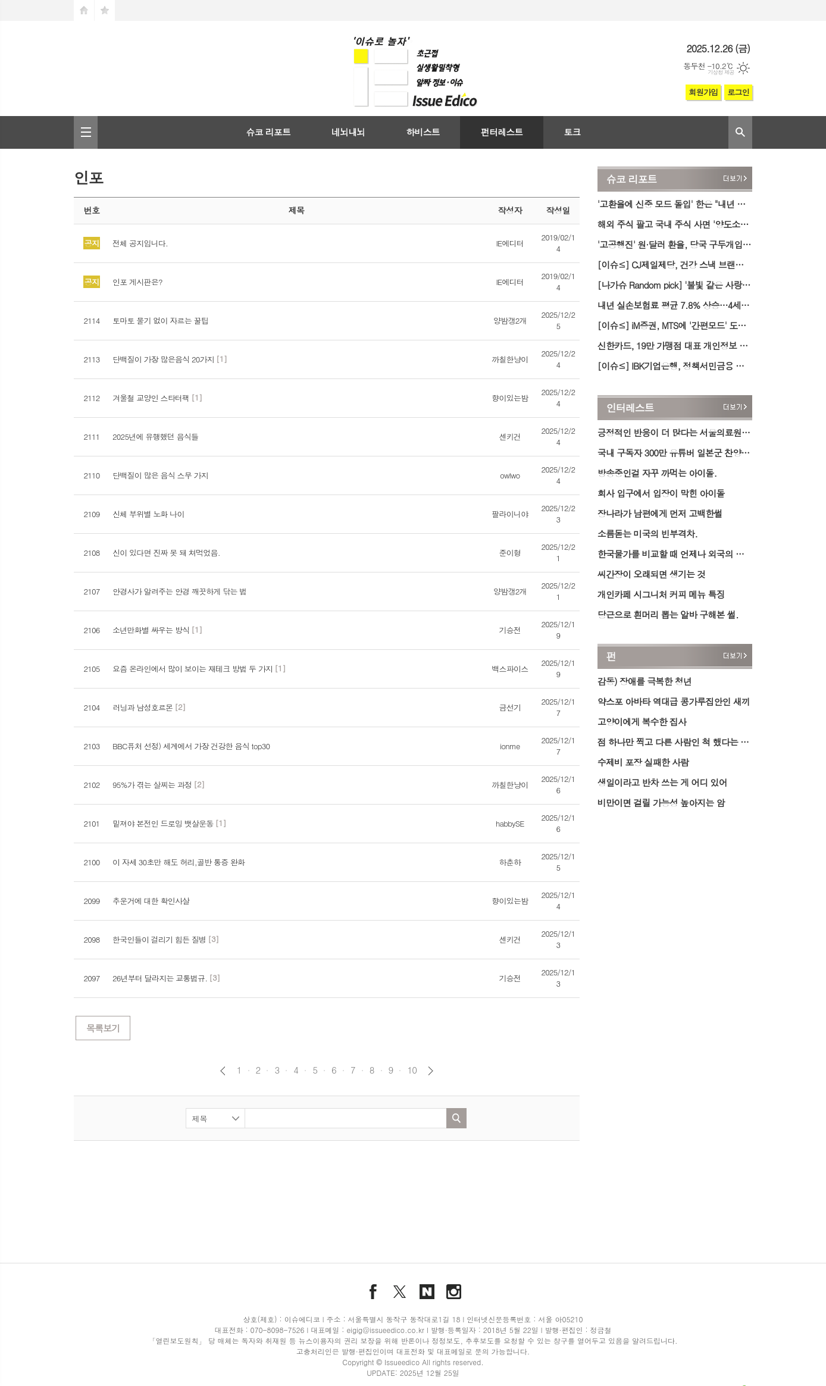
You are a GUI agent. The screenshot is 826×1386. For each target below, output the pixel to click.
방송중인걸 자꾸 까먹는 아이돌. (657, 473)
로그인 (738, 92)
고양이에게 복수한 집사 (641, 721)
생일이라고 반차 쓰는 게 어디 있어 (662, 782)
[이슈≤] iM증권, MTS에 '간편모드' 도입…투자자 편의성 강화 (674, 325)
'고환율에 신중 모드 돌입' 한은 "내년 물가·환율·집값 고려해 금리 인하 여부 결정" (674, 204)
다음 (430, 1071)
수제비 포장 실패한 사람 (643, 762)
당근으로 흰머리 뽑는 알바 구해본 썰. (668, 614)
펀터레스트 (502, 132)
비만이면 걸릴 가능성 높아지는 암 (661, 802)
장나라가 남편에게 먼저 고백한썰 (659, 513)
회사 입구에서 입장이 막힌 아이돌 (661, 493)
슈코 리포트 (268, 132)
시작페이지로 (84, 10)
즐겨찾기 (105, 10)
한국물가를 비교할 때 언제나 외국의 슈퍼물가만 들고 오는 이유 (674, 553)
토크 (572, 132)
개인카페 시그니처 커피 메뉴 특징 (661, 594)
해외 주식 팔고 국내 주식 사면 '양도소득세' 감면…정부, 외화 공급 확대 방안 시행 (674, 224)
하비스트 (422, 132)
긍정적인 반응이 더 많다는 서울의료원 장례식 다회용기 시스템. (674, 432)
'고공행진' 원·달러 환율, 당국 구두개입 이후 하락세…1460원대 (674, 244)
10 (412, 1070)
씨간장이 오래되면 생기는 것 (651, 574)
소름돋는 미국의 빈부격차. (647, 533)
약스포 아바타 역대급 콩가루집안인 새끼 (673, 701)
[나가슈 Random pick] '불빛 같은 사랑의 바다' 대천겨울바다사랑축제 (674, 285)
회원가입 (703, 92)
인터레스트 (630, 408)
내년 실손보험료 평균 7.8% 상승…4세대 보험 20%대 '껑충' (674, 305)
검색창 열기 (740, 132)
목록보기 (103, 1028)
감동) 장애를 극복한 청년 (644, 681)
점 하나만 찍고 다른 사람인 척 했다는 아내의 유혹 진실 (674, 742)
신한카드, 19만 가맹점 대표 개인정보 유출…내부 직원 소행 (674, 345)
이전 (223, 1071)
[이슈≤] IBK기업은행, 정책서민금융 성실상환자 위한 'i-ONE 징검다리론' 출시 (674, 365)
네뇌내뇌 (348, 132)
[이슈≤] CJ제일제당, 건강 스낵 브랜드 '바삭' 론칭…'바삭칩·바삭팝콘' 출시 (674, 264)
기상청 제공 (721, 72)
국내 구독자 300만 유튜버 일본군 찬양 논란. (674, 452)
